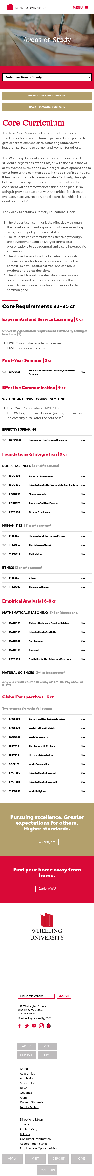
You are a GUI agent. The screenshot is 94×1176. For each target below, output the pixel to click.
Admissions (28, 1078)
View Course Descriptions (47, 95)
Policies (25, 1134)
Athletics (26, 1093)
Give (81, 1158)
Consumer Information (35, 1139)
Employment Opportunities (38, 1148)
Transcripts (47, 1170)
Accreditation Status (34, 1143)
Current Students (32, 1102)
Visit (35, 1158)
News (24, 1088)
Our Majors (47, 842)
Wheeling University (26, 7)
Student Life (28, 1083)
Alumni (24, 1097)
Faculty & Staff (29, 1107)
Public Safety (28, 1129)
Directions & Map (31, 1119)
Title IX (24, 1124)
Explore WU (47, 889)
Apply (12, 1158)
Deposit (58, 1158)
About (24, 1069)
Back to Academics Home (47, 107)
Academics (27, 1073)
